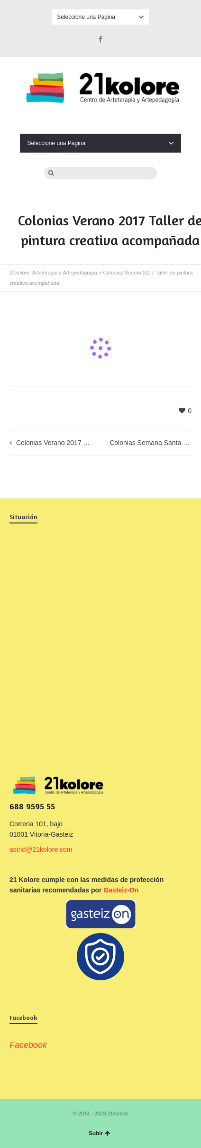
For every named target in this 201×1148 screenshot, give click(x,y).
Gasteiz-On (120, 890)
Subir (99, 1133)
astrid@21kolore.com (41, 849)
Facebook (100, 39)
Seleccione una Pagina (100, 17)
